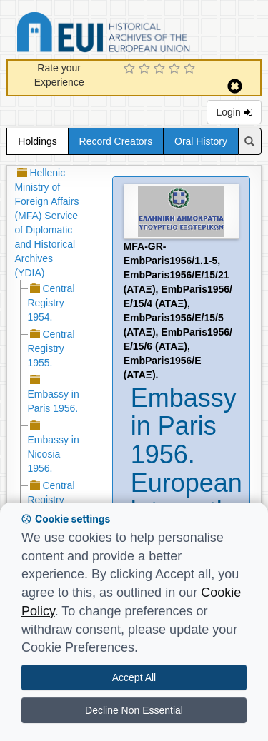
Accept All (134, 677)
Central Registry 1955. (50, 348)
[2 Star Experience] (146, 69)
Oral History (200, 141)
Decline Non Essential (134, 710)
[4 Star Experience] (176, 69)
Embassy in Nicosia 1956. (53, 454)
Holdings (37, 141)
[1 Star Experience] (131, 69)
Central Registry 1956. (50, 500)
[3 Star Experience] (161, 69)
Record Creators (116, 141)
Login (234, 112)
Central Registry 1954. (50, 303)
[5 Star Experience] (191, 69)
